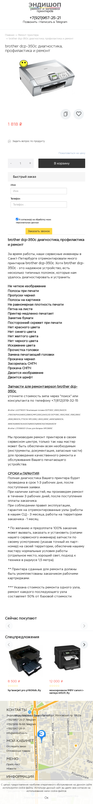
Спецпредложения (22, 636)
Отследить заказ (16, 746)
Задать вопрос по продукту (28, 141)
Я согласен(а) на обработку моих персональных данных (33, 221)
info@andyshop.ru (17, 733)
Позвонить (30, 22)
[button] (65, 114)
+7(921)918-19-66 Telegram (21, 724)
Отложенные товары (18, 750)
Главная (9, 35)
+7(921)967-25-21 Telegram (21, 719)
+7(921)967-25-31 (16, 728)
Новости (11, 768)
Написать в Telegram (53, 22)
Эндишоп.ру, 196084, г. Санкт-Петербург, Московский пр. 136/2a (44, 715)
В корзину (62, 163)
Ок (46, 798)
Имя (13, 185)
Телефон (15, 198)
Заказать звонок (39, 231)
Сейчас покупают (21, 618)
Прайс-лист (13, 764)
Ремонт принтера (28, 35)
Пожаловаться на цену (72, 153)
